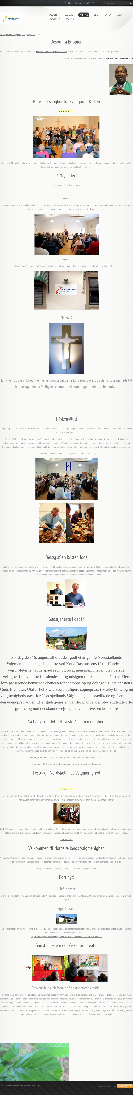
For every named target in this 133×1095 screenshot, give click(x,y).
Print (94, 3)
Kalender (53, 14)
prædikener (68, 14)
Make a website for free (106, 1086)
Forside (68, 3)
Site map (78, 3)
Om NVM (108, 14)
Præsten (70, 19)
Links (96, 14)
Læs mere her (66, 839)
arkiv (119, 14)
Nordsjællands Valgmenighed (12, 35)
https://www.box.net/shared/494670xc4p (51, 52)
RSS (87, 3)
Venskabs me (54, 19)
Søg (130, 3)
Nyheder (84, 14)
